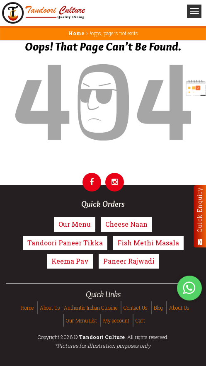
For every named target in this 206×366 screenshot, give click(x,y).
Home (76, 33)
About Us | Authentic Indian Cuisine (78, 307)
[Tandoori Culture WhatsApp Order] (189, 287)
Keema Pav (70, 261)
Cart (140, 320)
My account (116, 320)
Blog (158, 307)
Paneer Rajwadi (129, 261)
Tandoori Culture (102, 337)
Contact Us (136, 307)
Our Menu (74, 224)
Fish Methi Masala (148, 242)
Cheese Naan (126, 224)
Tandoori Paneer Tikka (65, 242)
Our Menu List (81, 320)
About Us (179, 307)
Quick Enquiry (200, 216)
